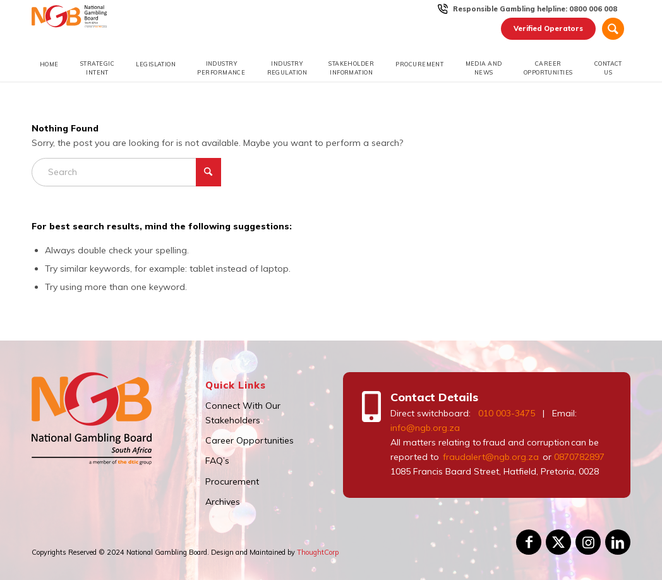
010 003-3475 (506, 413)
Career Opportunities (249, 440)
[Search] (613, 29)
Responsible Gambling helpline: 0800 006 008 (535, 8)
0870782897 (579, 456)
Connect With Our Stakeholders (242, 413)
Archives (222, 501)
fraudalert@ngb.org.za (490, 456)
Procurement (232, 481)
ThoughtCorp (318, 552)
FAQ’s (217, 460)
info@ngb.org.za (425, 427)
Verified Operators (548, 28)
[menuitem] (535, 9)
